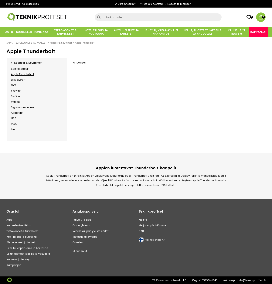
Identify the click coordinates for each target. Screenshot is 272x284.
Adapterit (17, 113)
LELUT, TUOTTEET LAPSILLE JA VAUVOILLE (28, 253)
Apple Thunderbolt (84, 42)
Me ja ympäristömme (152, 225)
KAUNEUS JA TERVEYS (18, 259)
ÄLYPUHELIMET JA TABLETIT (21, 242)
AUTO (9, 219)
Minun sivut (13, 3)
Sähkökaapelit (20, 68)
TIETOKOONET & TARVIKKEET (31, 42)
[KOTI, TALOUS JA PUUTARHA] (96, 32)
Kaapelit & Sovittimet (61, 42)
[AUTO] (9, 32)
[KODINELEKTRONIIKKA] (32, 32)
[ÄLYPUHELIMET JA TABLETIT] (126, 32)
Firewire (16, 90)
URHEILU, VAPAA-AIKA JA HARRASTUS (27, 248)
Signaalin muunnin (22, 107)
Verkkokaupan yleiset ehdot (90, 231)
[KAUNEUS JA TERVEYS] (236, 32)
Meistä (143, 219)
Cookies (78, 242)
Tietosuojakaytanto (85, 236)
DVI (13, 85)
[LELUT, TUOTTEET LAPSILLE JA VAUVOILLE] (203, 32)
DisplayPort (18, 79)
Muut (14, 129)
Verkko (15, 102)
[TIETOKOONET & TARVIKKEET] (65, 32)
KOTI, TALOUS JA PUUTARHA (21, 236)
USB (13, 118)
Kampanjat (13, 265)
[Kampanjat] (258, 32)
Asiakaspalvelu (30, 3)
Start (8, 42)
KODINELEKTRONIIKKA (18, 225)
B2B (141, 231)
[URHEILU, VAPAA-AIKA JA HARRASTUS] (161, 32)
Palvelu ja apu (82, 219)
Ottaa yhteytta (82, 225)
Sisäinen (16, 96)
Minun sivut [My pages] (80, 251)
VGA (14, 124)
